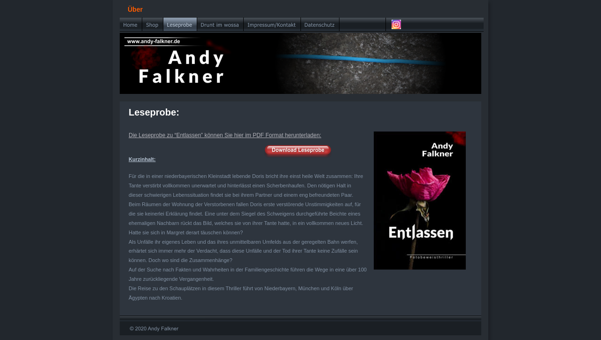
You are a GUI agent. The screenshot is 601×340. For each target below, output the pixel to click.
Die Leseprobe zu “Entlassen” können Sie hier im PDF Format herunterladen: (225, 135)
